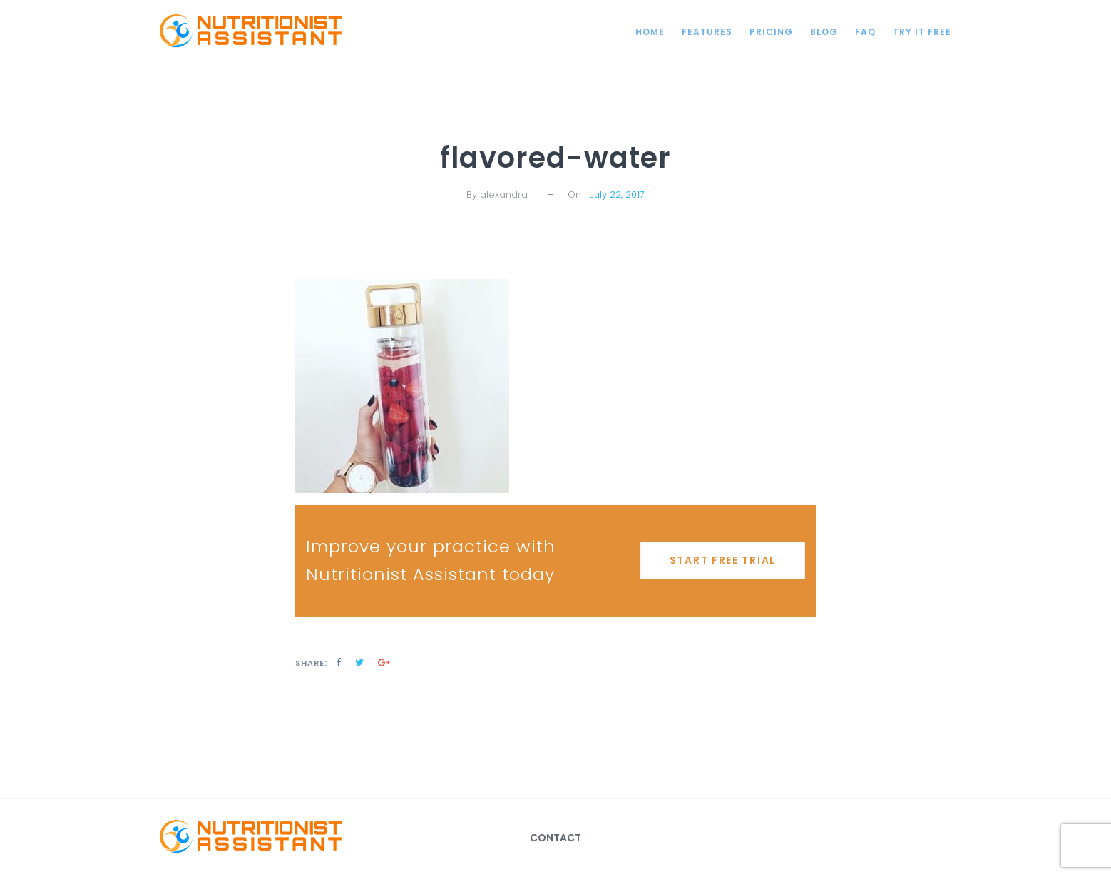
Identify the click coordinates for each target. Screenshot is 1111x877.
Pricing (771, 32)
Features (707, 32)
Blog (824, 32)
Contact (555, 838)
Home (650, 32)
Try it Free (922, 32)
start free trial (723, 560)
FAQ (865, 32)
